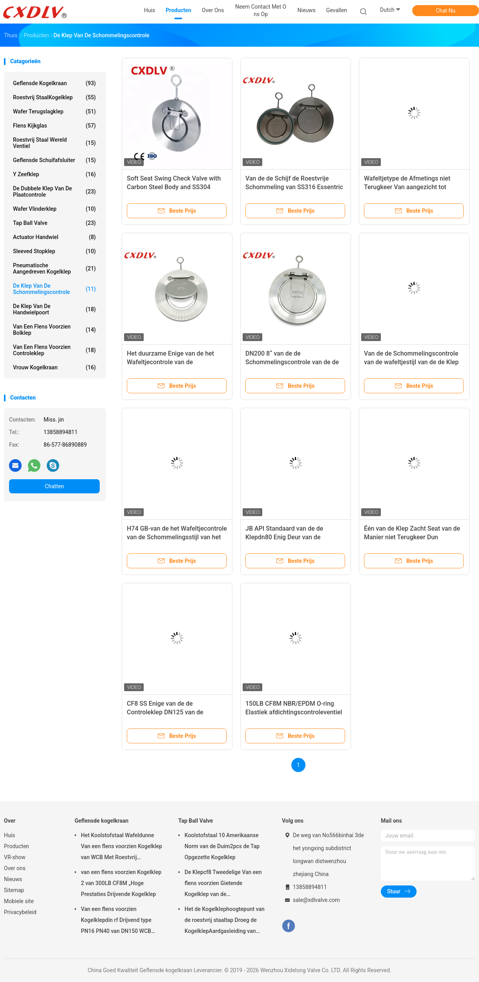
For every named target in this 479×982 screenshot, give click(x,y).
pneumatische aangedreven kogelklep (54, 268)
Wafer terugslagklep (54, 111)
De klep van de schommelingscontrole (54, 289)
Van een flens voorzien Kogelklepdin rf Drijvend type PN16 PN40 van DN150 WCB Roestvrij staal (116, 921)
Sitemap (14, 890)
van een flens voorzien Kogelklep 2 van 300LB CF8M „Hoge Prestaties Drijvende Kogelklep (121, 883)
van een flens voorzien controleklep (54, 350)
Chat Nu (445, 10)
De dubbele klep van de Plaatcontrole (54, 191)
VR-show (15, 857)
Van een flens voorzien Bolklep (54, 329)
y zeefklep (54, 174)
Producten (16, 846)
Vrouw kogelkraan (54, 367)
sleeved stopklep (54, 251)
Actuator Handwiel (54, 237)
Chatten (54, 486)
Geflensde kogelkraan (54, 83)
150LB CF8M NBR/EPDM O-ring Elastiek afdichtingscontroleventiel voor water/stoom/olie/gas (293, 712)
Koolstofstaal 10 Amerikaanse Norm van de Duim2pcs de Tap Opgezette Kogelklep (222, 846)
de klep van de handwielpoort (54, 309)
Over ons (15, 868)
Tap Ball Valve (54, 223)
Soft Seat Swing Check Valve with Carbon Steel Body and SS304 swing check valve (174, 187)
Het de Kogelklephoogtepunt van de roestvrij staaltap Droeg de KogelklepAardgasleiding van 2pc (225, 921)
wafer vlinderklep (54, 209)
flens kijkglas (54, 126)
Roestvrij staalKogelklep (54, 97)
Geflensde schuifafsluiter (54, 160)
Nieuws (13, 879)
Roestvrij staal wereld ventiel (54, 143)
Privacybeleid (20, 912)
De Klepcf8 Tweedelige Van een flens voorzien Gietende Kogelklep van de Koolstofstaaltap (223, 884)
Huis (9, 835)
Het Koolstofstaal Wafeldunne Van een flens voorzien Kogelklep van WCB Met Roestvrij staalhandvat (121, 847)
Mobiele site (19, 901)
